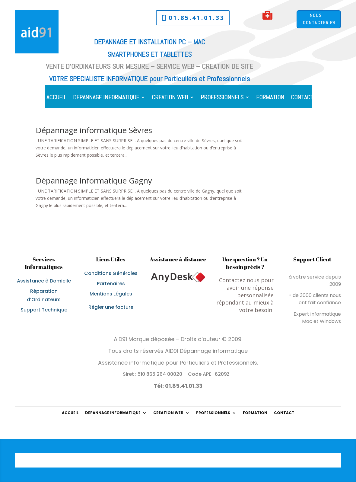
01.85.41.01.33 (197, 18)
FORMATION (270, 98)
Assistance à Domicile (44, 280)
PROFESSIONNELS (222, 98)
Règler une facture (110, 307)
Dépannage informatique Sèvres (94, 130)
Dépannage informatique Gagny (94, 180)
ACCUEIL (56, 98)
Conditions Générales (111, 273)
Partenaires (111, 283)
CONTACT (302, 98)
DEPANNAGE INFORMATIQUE (106, 98)
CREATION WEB (170, 98)
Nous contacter (316, 19)
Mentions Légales (111, 293)
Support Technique (44, 309)
